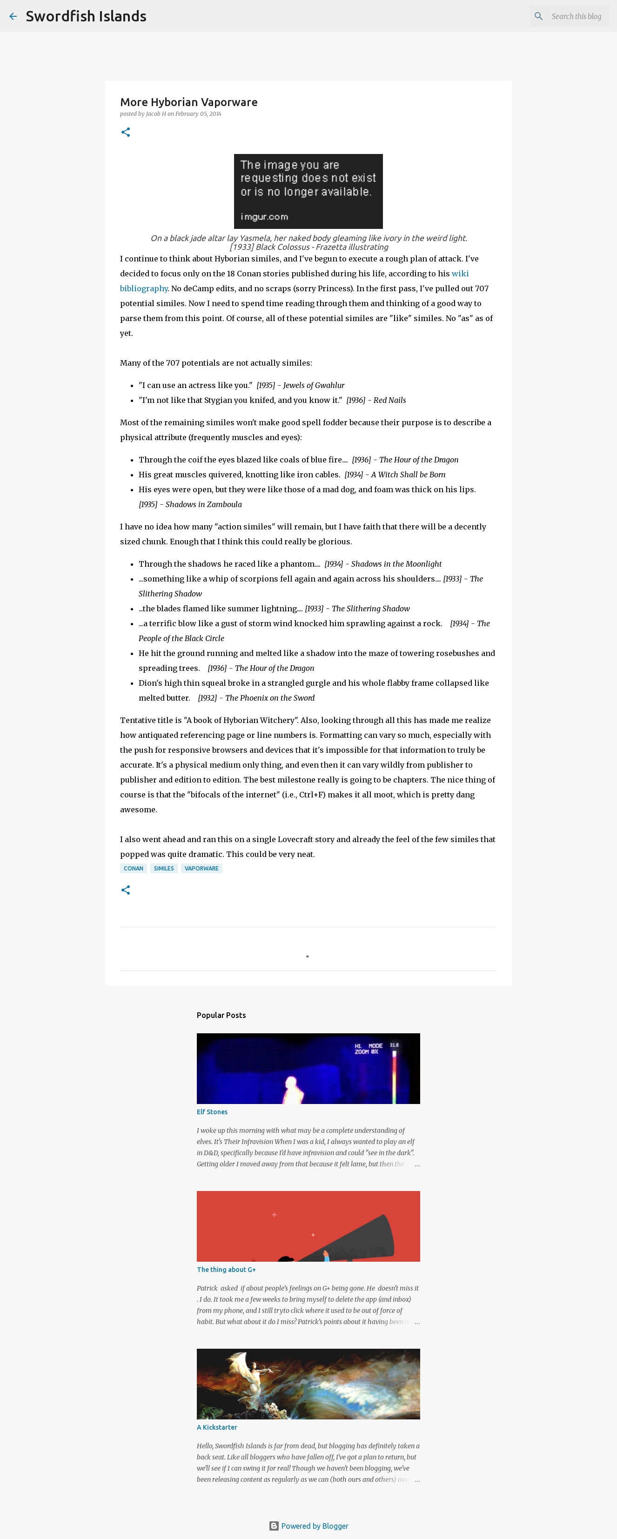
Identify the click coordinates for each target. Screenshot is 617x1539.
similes (164, 868)
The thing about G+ (226, 1269)
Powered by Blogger (308, 1526)
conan (133, 868)
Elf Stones (212, 1112)
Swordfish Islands (86, 15)
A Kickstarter (217, 1427)
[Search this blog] (561, 16)
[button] (125, 133)
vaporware (202, 868)
